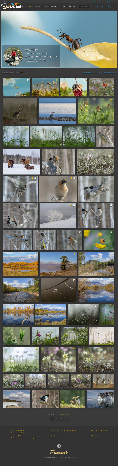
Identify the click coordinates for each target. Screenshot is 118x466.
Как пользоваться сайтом (19, 430)
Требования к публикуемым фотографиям (24, 438)
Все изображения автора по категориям (99, 73)
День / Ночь (111, 2)
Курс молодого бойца (18, 433)
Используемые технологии (57, 433)
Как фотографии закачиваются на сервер (62, 430)
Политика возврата (93, 435)
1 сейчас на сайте (31, 2)
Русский (101, 2)
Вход (98, 6)
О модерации (15, 435)
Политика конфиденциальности (97, 430)
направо (65, 414)
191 (27, 57)
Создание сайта (54, 438)
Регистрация (107, 6)
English (95, 2)
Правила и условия (93, 433)
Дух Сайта (52, 435)
